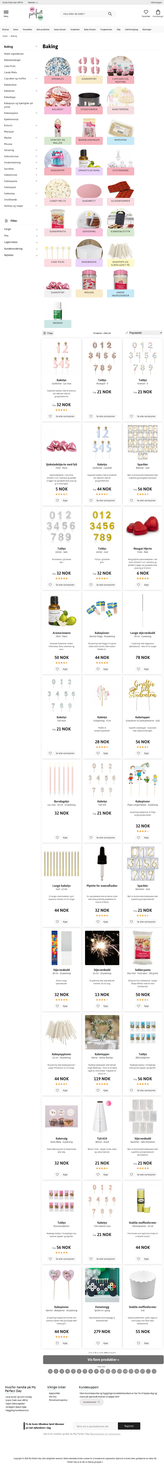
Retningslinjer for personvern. (105, 1433)
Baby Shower (90, 29)
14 (125, 1371)
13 (119, 1371)
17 (142, 1371)
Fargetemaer (106, 29)
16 (136, 1371)
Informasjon (156, 2)
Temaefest (27, 29)
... (148, 1371)
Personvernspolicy (58, 1400)
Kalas (15, 29)
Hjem (5, 36)
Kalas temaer (60, 29)
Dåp (118, 29)
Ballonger (147, 29)
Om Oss (53, 1396)
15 (131, 1371)
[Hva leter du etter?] (88, 14)
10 (102, 1371)
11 (108, 1371)
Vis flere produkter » (103, 1359)
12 (113, 1371)
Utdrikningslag (131, 29)
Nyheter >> (33, 2)
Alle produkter (43, 29)
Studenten (75, 29)
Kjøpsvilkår (54, 1393)
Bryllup (5, 29)
